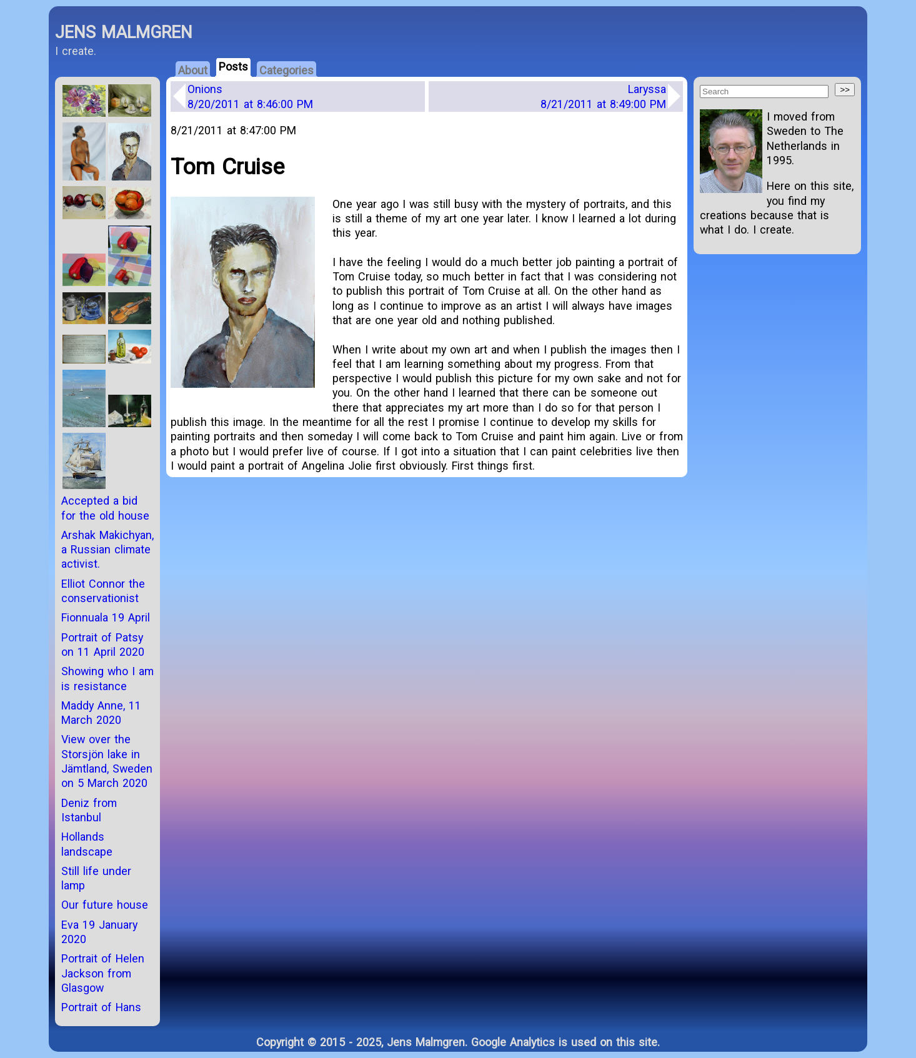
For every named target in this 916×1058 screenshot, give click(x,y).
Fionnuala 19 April (105, 617)
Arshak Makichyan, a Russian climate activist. (107, 549)
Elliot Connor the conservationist (103, 591)
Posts (233, 66)
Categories (286, 70)
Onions (250, 96)
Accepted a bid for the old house (105, 508)
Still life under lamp (96, 878)
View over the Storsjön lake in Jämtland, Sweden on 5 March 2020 (106, 761)
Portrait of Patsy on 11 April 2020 (102, 644)
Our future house (104, 904)
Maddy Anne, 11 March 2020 (101, 712)
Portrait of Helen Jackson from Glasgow (102, 973)
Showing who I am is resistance (107, 678)
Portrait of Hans (101, 1007)
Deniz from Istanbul (89, 810)
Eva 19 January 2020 (99, 932)
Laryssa (603, 96)
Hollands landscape (86, 844)
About (192, 70)
